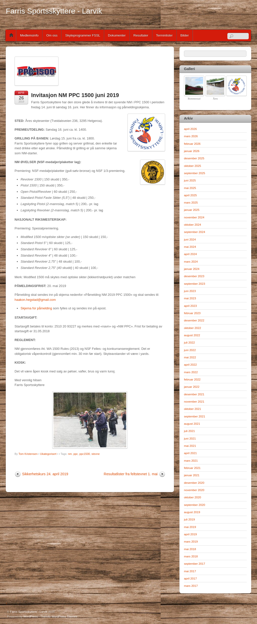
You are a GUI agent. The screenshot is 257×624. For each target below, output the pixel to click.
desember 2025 (194, 158)
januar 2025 (192, 209)
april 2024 (190, 254)
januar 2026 (192, 151)
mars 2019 (191, 541)
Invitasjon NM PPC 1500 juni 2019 (75, 95)
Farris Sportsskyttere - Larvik (28, 611)
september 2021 (194, 416)
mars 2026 (191, 136)
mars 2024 (191, 261)
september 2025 (194, 173)
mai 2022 (190, 357)
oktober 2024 (192, 224)
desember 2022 (194, 320)
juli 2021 (189, 431)
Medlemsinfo (29, 35)
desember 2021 (194, 394)
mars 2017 (191, 585)
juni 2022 (190, 350)
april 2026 (190, 128)
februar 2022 (192, 379)
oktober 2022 (192, 327)
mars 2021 (191, 460)
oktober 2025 (192, 165)
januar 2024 (192, 268)
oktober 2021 (192, 408)
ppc (75, 453)
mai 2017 (190, 571)
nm (70, 453)
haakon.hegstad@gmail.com (35, 300)
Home (11, 35)
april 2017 (190, 578)
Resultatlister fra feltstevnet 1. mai (131, 474)
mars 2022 (191, 372)
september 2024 (194, 231)
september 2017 (194, 563)
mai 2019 (190, 527)
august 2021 (192, 423)
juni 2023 (190, 291)
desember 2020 (194, 482)
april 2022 (190, 364)
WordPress (30, 616)
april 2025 (190, 195)
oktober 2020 (192, 497)
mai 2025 (190, 187)
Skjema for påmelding (36, 308)
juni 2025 (190, 180)
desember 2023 (194, 276)
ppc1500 (84, 453)
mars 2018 (191, 556)
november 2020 (194, 490)
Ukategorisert (48, 453)
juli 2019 (189, 519)
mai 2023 (190, 298)
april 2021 (190, 453)
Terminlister (164, 35)
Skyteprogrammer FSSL (82, 35)
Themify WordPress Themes (58, 616)
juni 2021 (190, 438)
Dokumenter (117, 35)
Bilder (184, 35)
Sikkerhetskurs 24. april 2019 (45, 474)
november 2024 (194, 217)
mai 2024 (190, 246)
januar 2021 (192, 475)
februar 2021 (192, 467)
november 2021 (194, 401)
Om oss (51, 35)
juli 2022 (189, 342)
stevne (96, 453)
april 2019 (190, 534)
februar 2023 (192, 313)
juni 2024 (190, 239)
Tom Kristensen (28, 453)
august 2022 (192, 335)
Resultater (141, 35)
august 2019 (192, 512)
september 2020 (194, 504)
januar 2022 (192, 386)
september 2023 (194, 283)
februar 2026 (192, 143)
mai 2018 (190, 549)
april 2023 (190, 305)
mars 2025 (191, 202)
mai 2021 (190, 445)
